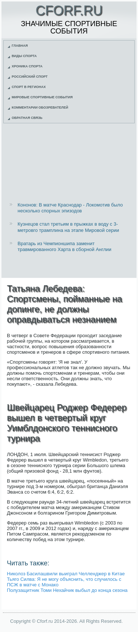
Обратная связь (27, 118)
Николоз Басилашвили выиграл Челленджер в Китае (66, 573)
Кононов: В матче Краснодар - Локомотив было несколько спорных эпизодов (70, 207)
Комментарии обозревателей (40, 107)
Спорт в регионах (29, 87)
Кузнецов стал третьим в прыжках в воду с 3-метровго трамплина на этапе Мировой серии (68, 227)
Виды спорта (24, 56)
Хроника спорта (27, 66)
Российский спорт (30, 76)
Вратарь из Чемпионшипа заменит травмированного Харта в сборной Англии (65, 246)
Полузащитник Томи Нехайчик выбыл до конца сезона (67, 590)
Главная (20, 45)
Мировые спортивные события (42, 97)
